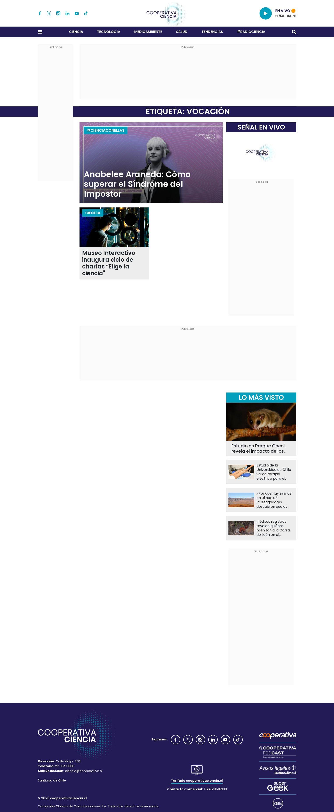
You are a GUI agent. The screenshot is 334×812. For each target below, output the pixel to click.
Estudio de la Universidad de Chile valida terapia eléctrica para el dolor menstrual (273, 472)
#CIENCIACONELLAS (105, 130)
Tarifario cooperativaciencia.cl (197, 780)
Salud (181, 31)
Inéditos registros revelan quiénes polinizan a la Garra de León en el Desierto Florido (273, 528)
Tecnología (108, 31)
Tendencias (212, 31)
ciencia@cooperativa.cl (83, 771)
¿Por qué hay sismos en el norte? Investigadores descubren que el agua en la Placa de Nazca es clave (273, 500)
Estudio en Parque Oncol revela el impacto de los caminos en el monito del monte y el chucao (259, 448)
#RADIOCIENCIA (251, 31)
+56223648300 (215, 789)
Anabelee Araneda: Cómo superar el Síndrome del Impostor (137, 184)
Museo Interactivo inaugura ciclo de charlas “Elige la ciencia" (108, 263)
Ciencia (76, 31)
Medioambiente (148, 31)
